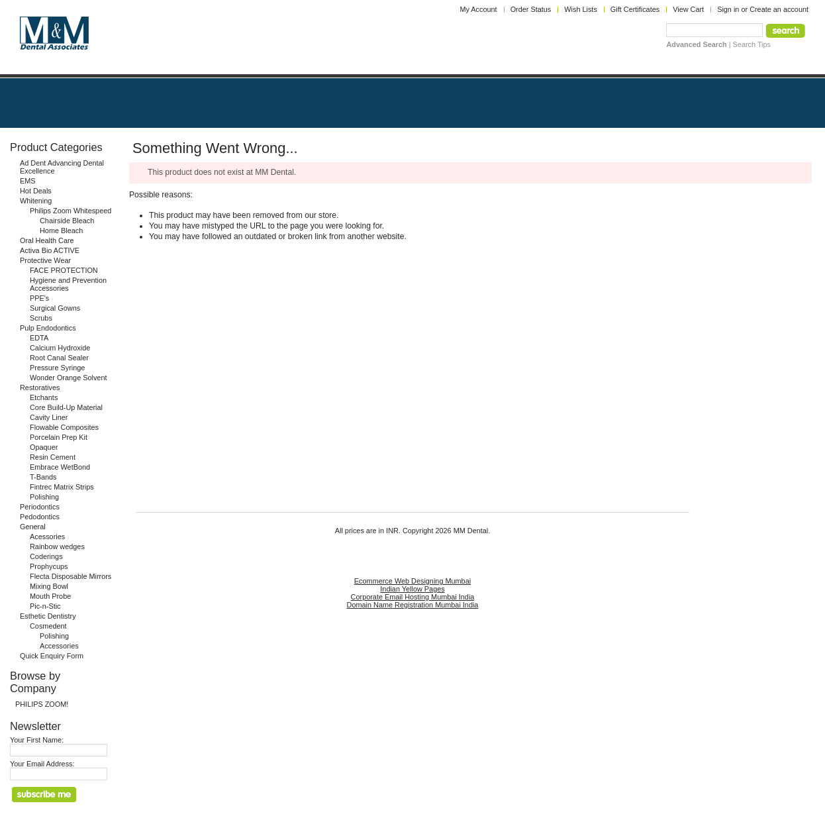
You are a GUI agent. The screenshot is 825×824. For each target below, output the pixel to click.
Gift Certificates (634, 9)
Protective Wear (45, 260)
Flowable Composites (64, 427)
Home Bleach (61, 230)
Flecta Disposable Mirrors (70, 576)
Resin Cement (52, 457)
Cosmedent (48, 626)
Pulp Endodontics (48, 328)
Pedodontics (40, 517)
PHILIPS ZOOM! (41, 704)
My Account (478, 9)
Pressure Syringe (57, 368)
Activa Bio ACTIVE (49, 250)
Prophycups (49, 566)
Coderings (46, 556)
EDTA (39, 338)
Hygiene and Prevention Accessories (68, 284)
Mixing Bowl (49, 586)
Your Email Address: (42, 764)
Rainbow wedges (57, 546)
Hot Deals (36, 191)
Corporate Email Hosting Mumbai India (413, 597)
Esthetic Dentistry (48, 616)
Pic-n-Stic (45, 606)
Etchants (44, 397)
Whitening (36, 201)
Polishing (44, 497)
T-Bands (43, 477)
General (33, 527)
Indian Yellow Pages (412, 589)
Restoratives (40, 387)
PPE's (39, 298)
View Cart (688, 9)
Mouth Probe (50, 596)
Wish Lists (580, 9)
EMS (28, 181)
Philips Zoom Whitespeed (70, 211)
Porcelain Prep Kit (58, 437)
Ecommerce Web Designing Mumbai (412, 581)
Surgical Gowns (55, 308)
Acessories (47, 537)
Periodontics (40, 507)
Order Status (531, 9)
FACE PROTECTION (64, 270)
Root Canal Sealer (59, 358)
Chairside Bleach (67, 221)
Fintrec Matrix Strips (62, 487)
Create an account (779, 9)
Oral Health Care (47, 240)
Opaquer (44, 447)
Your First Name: (37, 740)
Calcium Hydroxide (60, 348)
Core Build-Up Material (66, 407)
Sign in (728, 9)
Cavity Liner (49, 417)
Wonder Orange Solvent (68, 378)
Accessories (59, 646)
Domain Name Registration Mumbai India (413, 605)
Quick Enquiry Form (51, 656)
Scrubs (41, 318)
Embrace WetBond (60, 467)
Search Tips (752, 44)
